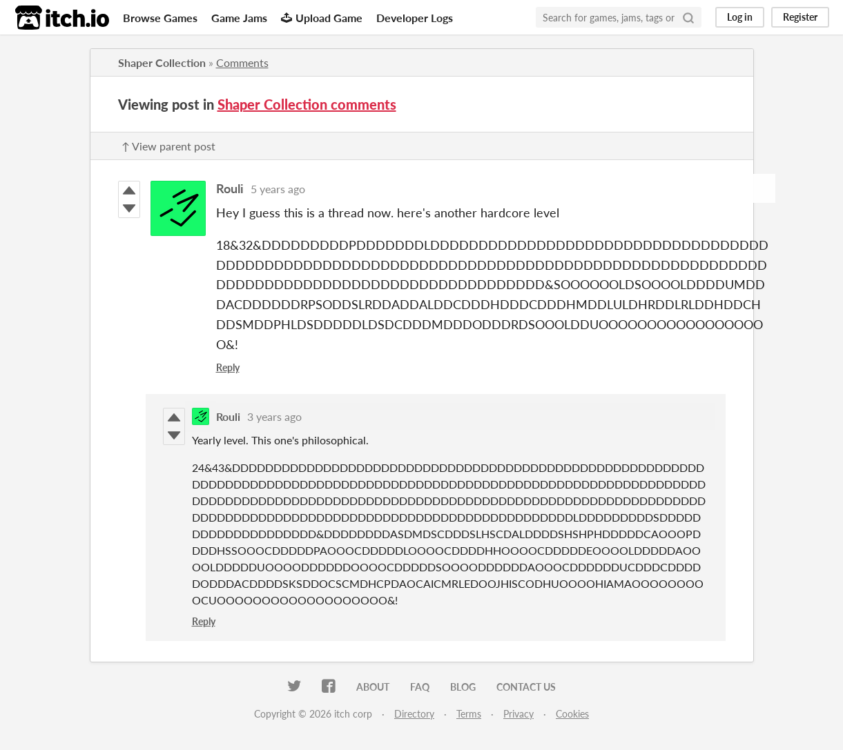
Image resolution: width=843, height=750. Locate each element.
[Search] (688, 17)
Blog (463, 687)
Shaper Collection (162, 62)
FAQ (419, 687)
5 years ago (278, 188)
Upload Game (321, 17)
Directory (414, 714)
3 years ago (274, 416)
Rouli (230, 188)
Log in (740, 17)
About (372, 687)
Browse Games (160, 17)
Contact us (526, 687)
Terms (468, 714)
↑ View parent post (168, 145)
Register (800, 17)
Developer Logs (414, 17)
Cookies (572, 714)
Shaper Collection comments (306, 104)
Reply (228, 367)
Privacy (518, 714)
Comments (242, 62)
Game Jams (239, 17)
